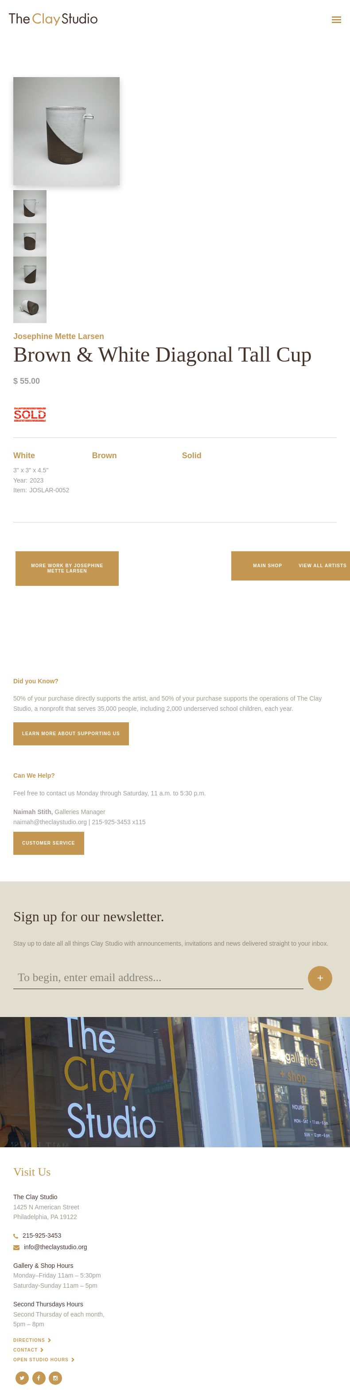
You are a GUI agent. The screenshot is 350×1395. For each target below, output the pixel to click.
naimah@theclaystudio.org (50, 822)
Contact (25, 1350)
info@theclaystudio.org (50, 1247)
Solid (192, 455)
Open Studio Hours (41, 1359)
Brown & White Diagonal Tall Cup (31, 41)
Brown (104, 455)
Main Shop (267, 565)
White (24, 455)
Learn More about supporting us (71, 733)
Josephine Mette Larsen (58, 336)
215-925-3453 (37, 1235)
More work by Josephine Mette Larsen (67, 568)
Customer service (48, 843)
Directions (29, 1340)
